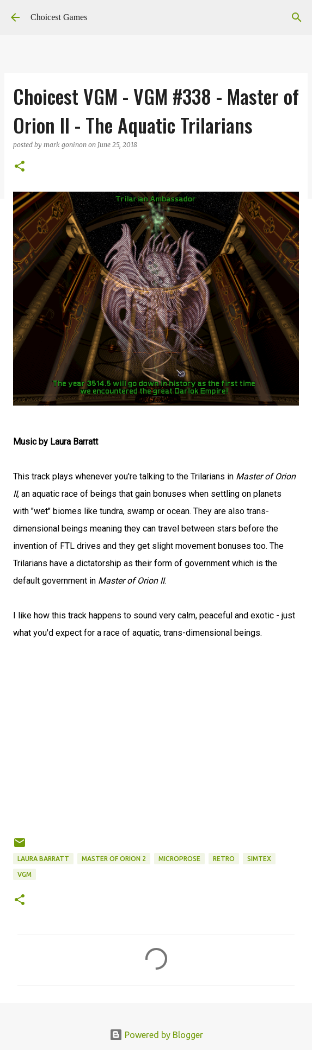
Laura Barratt (43, 858)
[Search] (296, 17)
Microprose (179, 858)
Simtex (259, 858)
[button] (19, 167)
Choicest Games (58, 17)
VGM (24, 874)
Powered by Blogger (156, 1035)
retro (224, 858)
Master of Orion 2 (114, 858)
